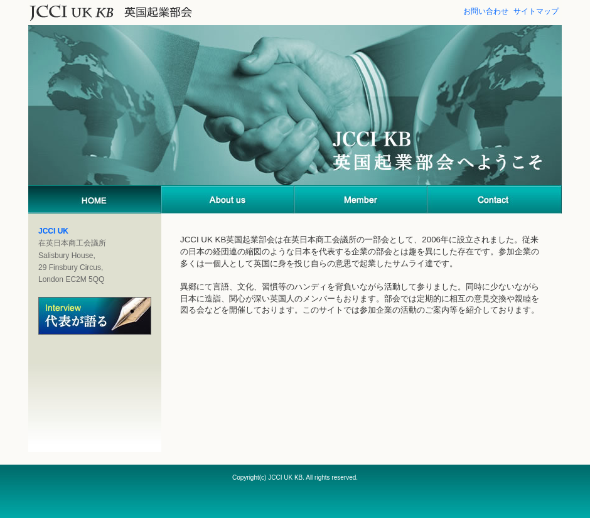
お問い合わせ (485, 11)
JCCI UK (53, 231)
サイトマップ (536, 11)
